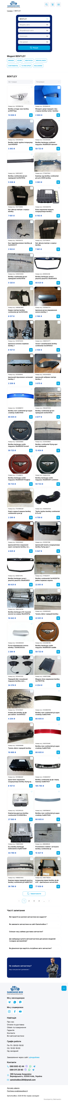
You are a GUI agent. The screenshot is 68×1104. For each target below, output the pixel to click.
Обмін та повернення (16, 1027)
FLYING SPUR (26, 66)
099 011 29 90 (16, 1070)
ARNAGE (11, 60)
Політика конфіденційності (17, 1091)
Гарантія (10, 1030)
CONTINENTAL (13, 66)
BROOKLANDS (41, 60)
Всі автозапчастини (15, 1036)
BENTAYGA (29, 60)
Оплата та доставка (15, 1025)
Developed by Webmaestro (52, 1099)
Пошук (34, 48)
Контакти (11, 1033)
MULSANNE (38, 66)
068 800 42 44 (17, 1066)
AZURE (19, 60)
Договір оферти (13, 1088)
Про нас (10, 1022)
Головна (10, 11)
